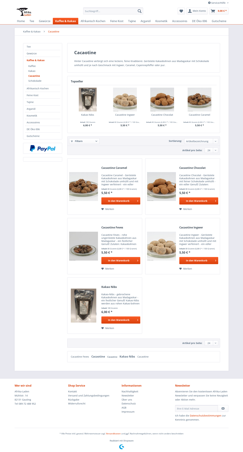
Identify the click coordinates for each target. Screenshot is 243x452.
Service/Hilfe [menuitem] (217, 2)
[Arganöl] (145, 21)
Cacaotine (34, 75)
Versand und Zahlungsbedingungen (88, 395)
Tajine (30, 102)
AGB (124, 407)
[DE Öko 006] (199, 21)
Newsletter (128, 395)
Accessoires (33, 122)
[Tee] (32, 21)
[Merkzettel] (181, 11)
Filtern (77, 141)
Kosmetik (32, 115)
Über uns (127, 399)
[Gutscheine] (219, 21)
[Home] (21, 21)
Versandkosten (113, 433)
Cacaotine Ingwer (125, 114)
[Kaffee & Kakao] (65, 21)
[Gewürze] (45, 21)
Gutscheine (33, 136)
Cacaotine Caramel (199, 114)
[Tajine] (132, 21)
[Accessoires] (180, 21)
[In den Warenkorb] (120, 201)
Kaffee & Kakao (36, 60)
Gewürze (32, 53)
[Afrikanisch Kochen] (93, 21)
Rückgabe (73, 399)
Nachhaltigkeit (130, 391)
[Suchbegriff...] (113, 11)
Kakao (31, 71)
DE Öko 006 (33, 129)
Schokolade (34, 80)
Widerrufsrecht (76, 403)
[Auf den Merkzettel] (107, 209)
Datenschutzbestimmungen (205, 415)
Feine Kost (32, 95)
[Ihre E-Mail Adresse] (196, 408)
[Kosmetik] (161, 21)
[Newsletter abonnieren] (223, 408)
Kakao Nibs (87, 114)
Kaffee (32, 66)
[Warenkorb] (219, 11)
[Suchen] (139, 11)
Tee (29, 46)
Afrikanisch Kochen (38, 88)
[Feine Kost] (117, 21)
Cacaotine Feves (112, 227)
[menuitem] (113, 13)
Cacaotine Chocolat (162, 114)
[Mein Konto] (197, 11)
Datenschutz (129, 403)
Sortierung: (175, 141)
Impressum (128, 411)
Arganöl (31, 108)
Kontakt (72, 391)
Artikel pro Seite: (192, 150)
